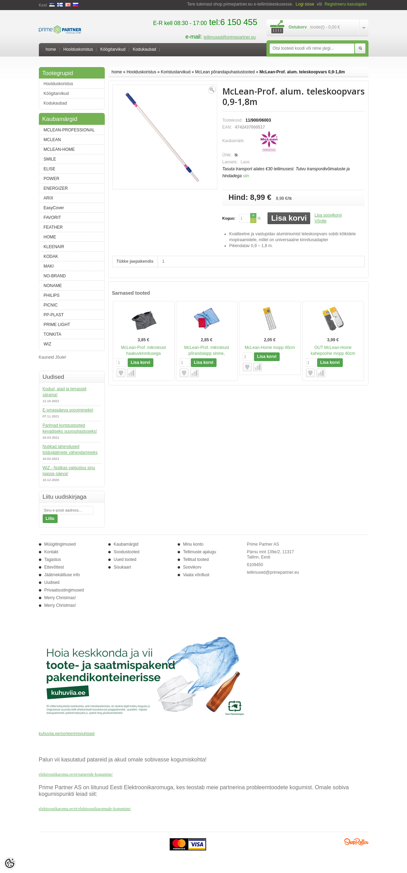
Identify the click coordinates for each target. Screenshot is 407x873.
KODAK (51, 256)
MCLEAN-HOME (59, 149)
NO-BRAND (55, 276)
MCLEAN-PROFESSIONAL (69, 130)
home (51, 49)
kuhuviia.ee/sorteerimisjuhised (67, 733)
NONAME (53, 285)
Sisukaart (122, 567)
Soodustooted (126, 551)
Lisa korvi (289, 218)
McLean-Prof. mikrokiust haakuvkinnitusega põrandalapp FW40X (143, 353)
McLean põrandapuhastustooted (225, 72)
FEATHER (53, 227)
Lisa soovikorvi (328, 215)
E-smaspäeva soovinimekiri (68, 410)
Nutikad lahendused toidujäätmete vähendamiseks (70, 449)
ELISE (50, 168)
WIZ (47, 344)
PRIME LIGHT (57, 324)
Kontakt (51, 551)
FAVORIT (52, 217)
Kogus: (229, 218)
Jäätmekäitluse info (62, 574)
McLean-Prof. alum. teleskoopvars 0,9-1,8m (302, 72)
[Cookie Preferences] (9, 863)
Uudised (52, 582)
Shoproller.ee (356, 841)
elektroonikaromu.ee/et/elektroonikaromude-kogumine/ (85, 808)
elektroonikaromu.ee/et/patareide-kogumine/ (76, 774)
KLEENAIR (54, 246)
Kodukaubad (144, 49)
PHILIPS (52, 295)
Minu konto (193, 544)
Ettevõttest (54, 567)
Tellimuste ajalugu (199, 551)
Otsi (360, 48)
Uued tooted (125, 559)
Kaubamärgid (126, 544)
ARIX (48, 198)
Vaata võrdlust (196, 574)
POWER (51, 178)
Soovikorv (192, 567)
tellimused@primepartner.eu (230, 37)
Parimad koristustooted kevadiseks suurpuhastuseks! (70, 428)
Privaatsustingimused (64, 590)
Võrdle (320, 221)
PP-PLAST (54, 314)
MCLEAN (52, 139)
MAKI (49, 266)
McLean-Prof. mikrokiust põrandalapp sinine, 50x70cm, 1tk (206, 353)
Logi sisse (305, 4)
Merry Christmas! (60, 597)
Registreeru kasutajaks (345, 4)
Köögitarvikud (113, 49)
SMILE (50, 159)
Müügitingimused (60, 544)
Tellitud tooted (196, 559)
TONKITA (52, 334)
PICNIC (51, 305)
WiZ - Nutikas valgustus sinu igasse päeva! (69, 470)
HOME (50, 237)
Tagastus (52, 559)
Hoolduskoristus (78, 49)
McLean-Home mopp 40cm (270, 347)
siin (246, 175)
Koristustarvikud (175, 72)
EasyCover (54, 207)
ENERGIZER (56, 188)
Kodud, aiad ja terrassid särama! (64, 391)
